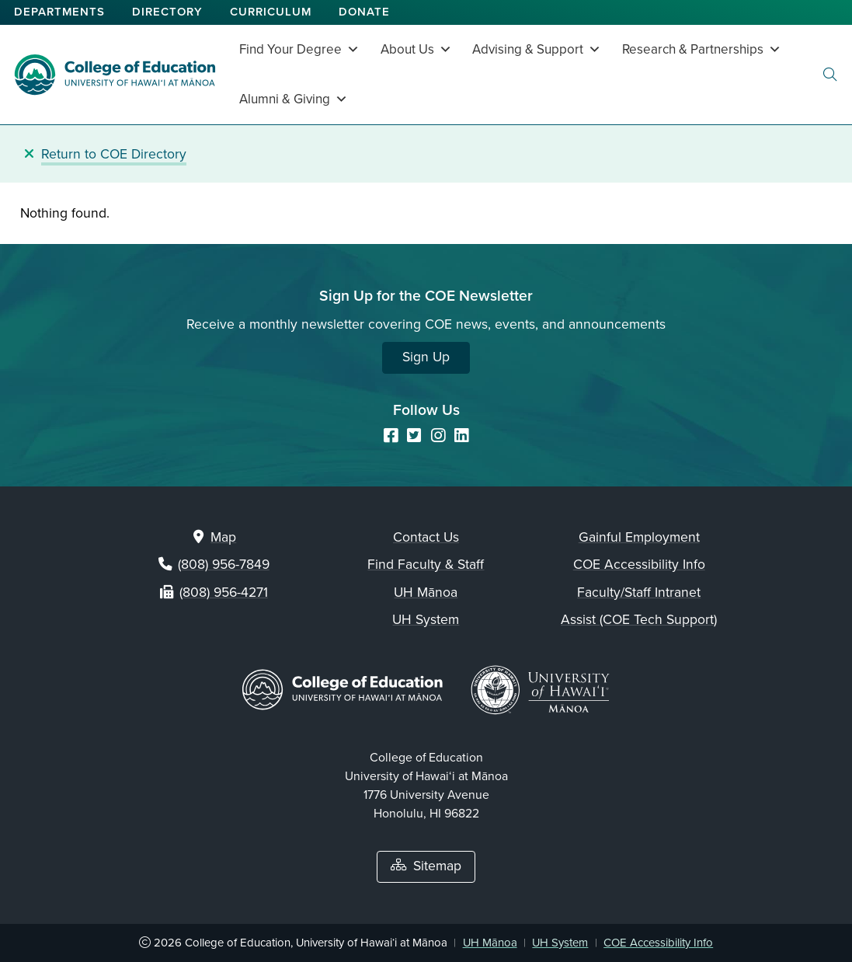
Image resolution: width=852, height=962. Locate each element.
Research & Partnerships (701, 49)
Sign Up (426, 357)
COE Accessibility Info (639, 564)
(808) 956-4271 (223, 592)
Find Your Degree (299, 49)
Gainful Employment (639, 537)
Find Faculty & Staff (425, 564)
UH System (425, 620)
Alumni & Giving (293, 99)
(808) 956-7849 (224, 564)
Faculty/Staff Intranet (639, 592)
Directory (167, 12)
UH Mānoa (425, 592)
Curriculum (270, 12)
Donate (364, 12)
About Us (416, 49)
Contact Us (426, 537)
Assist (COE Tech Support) (639, 620)
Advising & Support (536, 49)
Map (223, 537)
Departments (59, 12)
